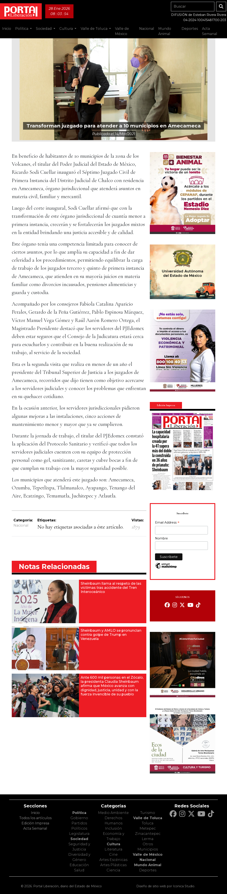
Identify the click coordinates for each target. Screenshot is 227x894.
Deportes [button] (190, 29)
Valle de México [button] (122, 31)
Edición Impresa (35, 823)
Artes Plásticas (113, 865)
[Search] (192, 6)
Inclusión (113, 828)
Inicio (6, 29)
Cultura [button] (66, 29)
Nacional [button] (146, 29)
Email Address (167, 523)
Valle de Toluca (147, 818)
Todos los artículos (35, 818)
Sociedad (79, 839)
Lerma (148, 839)
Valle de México (147, 854)
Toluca (148, 823)
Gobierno (79, 818)
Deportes (147, 870)
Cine (113, 854)
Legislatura (79, 834)
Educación (79, 865)
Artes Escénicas (113, 860)
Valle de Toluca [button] (94, 29)
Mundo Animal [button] (164, 31)
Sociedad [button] (44, 29)
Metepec (148, 828)
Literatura (113, 849)
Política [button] (22, 29)
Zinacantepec (147, 834)
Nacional (20, 525)
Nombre (161, 538)
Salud (79, 870)
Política (79, 813)
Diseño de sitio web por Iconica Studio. (165, 886)
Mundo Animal (147, 865)
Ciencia (113, 870)
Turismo (147, 813)
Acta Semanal (209, 31)
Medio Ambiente (113, 813)
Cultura (113, 844)
